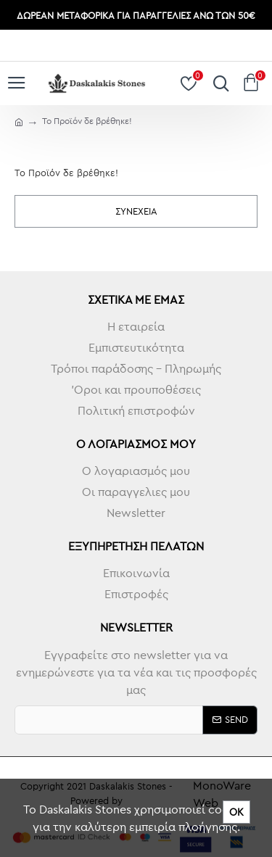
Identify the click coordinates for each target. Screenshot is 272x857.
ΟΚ (236, 812)
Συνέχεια (136, 211)
